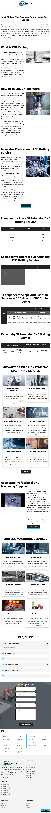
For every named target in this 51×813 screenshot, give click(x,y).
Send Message (26, 724)
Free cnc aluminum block (44, 746)
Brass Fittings (3, 803)
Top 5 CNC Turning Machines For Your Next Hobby (44, 737)
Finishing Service (38, 614)
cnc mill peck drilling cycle (7, 38)
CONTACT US (43, 10)
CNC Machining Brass (5, 784)
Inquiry (46, 810)
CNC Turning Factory (30, 809)
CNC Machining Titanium (5, 794)
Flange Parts (3, 807)
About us (28, 803)
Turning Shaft (3, 805)
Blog (27, 805)
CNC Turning (28, 763)
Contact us (28, 807)
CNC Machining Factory (30, 811)
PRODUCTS (24, 10)
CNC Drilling (28, 769)
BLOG (36, 10)
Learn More (33, 527)
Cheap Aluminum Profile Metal (32, 746)
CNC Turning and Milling (30, 767)
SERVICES (9, 10)
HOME (4, 10)
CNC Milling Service (37, 557)
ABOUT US (31, 10)
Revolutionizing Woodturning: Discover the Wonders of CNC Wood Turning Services (31, 738)
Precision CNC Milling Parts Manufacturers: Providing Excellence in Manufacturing (18, 749)
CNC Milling (28, 765)
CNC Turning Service (13, 557)
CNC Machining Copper (5, 786)
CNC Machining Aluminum (5, 788)
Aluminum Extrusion (38, 585)
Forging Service (13, 614)
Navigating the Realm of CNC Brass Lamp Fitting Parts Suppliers (6, 748)
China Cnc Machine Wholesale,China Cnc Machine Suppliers (19, 738)
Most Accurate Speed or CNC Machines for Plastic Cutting (6, 737)
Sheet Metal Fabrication (13, 585)
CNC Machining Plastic (5, 796)
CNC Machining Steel (4, 790)
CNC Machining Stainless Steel (6, 792)
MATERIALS (17, 10)
